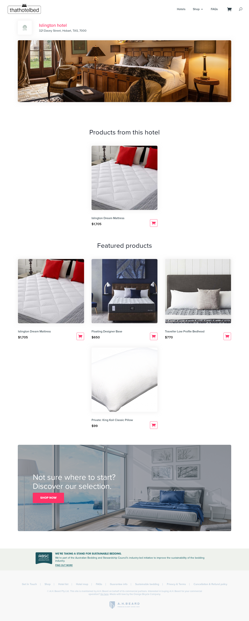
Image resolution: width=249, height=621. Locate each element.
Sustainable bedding (147, 584)
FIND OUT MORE (64, 565)
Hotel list (63, 584)
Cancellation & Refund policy (210, 584)
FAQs (214, 9)
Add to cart (153, 223)
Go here (104, 594)
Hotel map (82, 584)
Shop (196, 9)
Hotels (181, 9)
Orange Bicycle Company (146, 594)
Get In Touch (29, 584)
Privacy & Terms (176, 584)
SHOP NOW (48, 498)
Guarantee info (118, 584)
